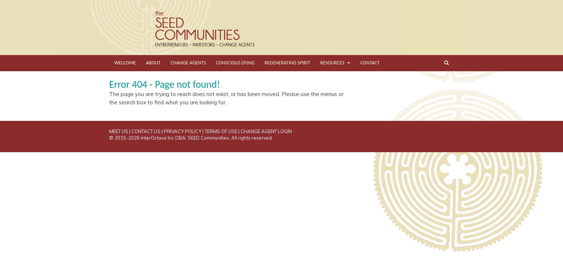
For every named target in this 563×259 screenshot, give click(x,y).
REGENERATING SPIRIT (287, 63)
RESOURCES (332, 63)
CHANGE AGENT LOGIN (266, 131)
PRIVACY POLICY (182, 131)
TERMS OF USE (221, 131)
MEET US (118, 131)
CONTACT (370, 63)
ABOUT (153, 63)
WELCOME (125, 63)
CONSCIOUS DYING (235, 63)
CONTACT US (145, 131)
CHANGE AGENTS (188, 63)
